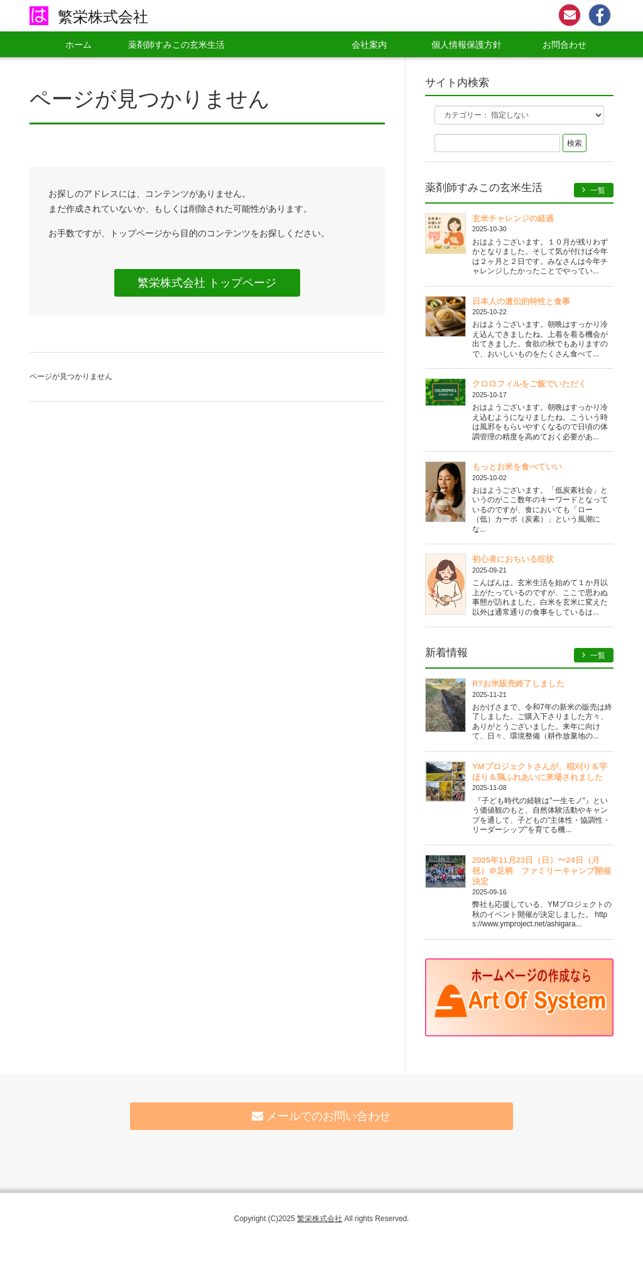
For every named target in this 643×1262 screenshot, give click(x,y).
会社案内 (369, 45)
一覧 (593, 190)
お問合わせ (564, 45)
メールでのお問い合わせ (321, 1116)
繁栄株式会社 (103, 16)
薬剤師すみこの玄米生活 (176, 45)
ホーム (78, 45)
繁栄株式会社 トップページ (207, 283)
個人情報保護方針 (466, 45)
